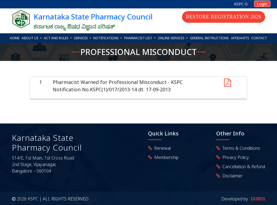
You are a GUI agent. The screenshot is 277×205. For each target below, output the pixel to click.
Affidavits (240, 38)
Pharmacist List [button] (138, 38)
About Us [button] (30, 38)
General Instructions (209, 38)
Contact (259, 38)
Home (14, 38)
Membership (165, 157)
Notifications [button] (106, 38)
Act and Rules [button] (56, 38)
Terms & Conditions (240, 148)
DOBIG (257, 199)
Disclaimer (231, 176)
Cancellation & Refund (242, 167)
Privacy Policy (234, 157)
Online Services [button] (171, 38)
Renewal (161, 148)
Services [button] (81, 38)
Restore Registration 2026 (223, 16)
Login (262, 3)
